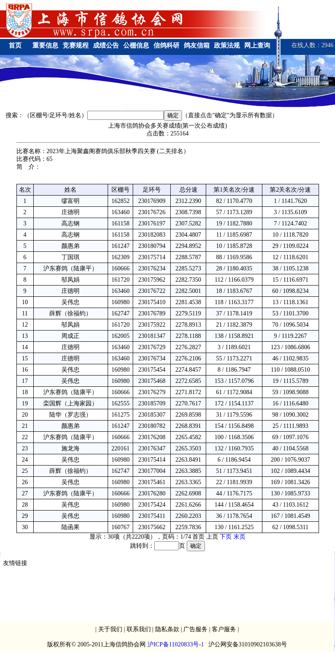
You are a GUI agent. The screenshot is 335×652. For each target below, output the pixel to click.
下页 (226, 536)
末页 (239, 536)
